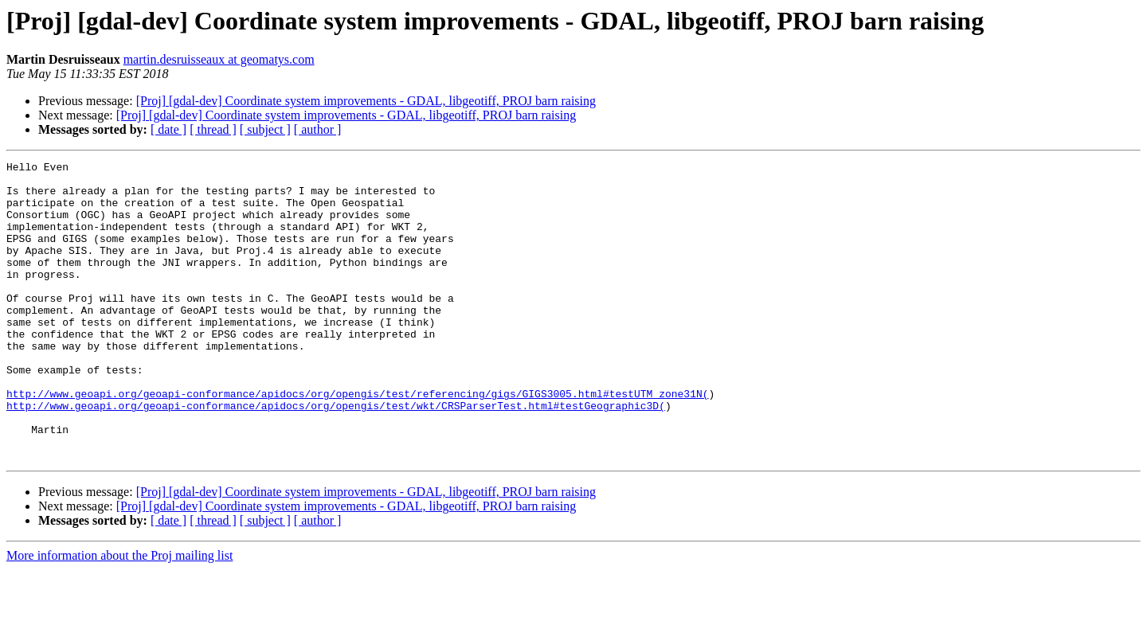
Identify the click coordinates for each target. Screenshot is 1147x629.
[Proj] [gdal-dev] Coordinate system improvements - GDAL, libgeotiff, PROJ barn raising (366, 100)
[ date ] (168, 129)
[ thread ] (213, 129)
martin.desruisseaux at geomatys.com (219, 59)
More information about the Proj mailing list (119, 615)
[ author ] (318, 129)
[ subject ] (265, 129)
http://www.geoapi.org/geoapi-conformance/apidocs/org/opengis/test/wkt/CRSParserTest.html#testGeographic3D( (335, 455)
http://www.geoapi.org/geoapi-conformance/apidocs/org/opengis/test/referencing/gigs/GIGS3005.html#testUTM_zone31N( (357, 441)
